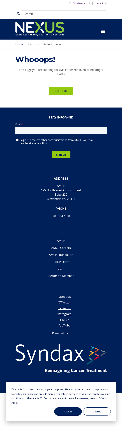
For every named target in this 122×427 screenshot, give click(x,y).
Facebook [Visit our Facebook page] (65, 297)
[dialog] (61, 401)
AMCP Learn (61, 262)
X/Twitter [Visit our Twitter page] (64, 302)
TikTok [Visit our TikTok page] (64, 320)
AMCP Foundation (61, 255)
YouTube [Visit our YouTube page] (64, 325)
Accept (68, 411)
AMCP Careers (61, 248)
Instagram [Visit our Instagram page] (64, 314)
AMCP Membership (80, 3)
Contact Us (100, 3)
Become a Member (61, 276)
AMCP (61, 241)
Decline (97, 411)
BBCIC (61, 269)
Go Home (61, 91)
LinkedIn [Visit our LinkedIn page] (64, 308)
